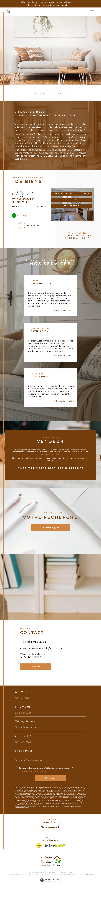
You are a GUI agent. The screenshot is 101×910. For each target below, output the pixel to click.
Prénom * (24, 726)
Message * (25, 770)
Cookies (91, 893)
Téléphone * (27, 741)
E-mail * (23, 755)
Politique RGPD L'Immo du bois (52, 893)
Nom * (21, 711)
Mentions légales (35, 893)
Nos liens (72, 893)
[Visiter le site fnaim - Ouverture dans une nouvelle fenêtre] (39, 865)
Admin (66, 893)
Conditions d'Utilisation (71, 825)
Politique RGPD (82, 893)
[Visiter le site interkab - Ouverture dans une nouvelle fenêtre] (55, 865)
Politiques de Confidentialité (50, 825)
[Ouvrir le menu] (92, 11)
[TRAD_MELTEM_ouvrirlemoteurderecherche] (8, 11)
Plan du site (24, 893)
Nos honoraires (13, 893)
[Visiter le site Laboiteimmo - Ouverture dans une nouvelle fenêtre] (50, 902)
